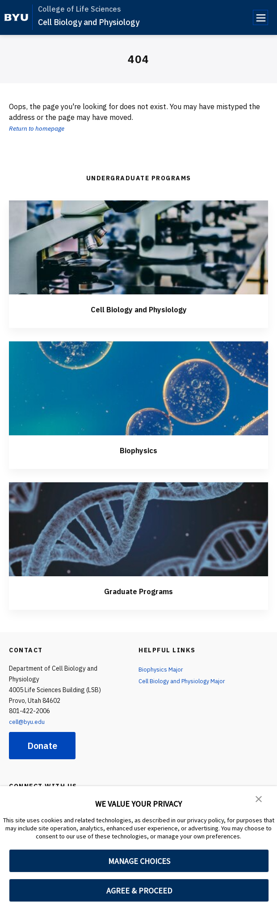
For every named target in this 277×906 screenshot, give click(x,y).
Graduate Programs (138, 591)
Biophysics (139, 450)
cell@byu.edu (27, 722)
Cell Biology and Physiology (88, 22)
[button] (259, 799)
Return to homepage (41, 127)
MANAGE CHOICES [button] (139, 861)
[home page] (16, 17)
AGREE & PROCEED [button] (139, 890)
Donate (42, 746)
